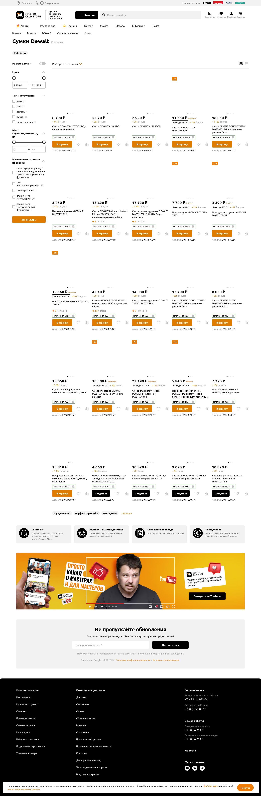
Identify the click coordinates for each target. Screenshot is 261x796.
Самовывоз (82, 704)
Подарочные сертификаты (30, 746)
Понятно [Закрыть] (245, 787)
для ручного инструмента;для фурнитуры (26, 206)
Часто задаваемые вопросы (91, 767)
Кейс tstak (20, 53)
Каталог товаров (27, 690)
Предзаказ (101, 493)
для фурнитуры (26, 190)
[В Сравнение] (87, 144)
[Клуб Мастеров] (29, 15)
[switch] (42, 63)
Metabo (120, 25)
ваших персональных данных (24, 789)
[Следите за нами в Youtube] (187, 768)
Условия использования (166, 659)
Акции (24, 25)
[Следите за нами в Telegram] (202, 768)
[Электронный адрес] (110, 645)
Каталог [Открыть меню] (89, 15)
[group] (43, 534)
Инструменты (23, 697)
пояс (21, 106)
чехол (21, 101)
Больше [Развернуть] (127, 513)
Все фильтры (29, 219)
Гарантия (81, 725)
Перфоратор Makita (86, 513)
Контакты (81, 753)
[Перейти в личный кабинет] (231, 15)
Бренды (72, 25)
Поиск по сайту (116, 15)
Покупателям (77, 3)
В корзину (62, 144)
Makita (104, 25)
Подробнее (130, 581)
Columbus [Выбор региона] (27, 3)
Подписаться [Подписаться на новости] (170, 645)
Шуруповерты (62, 513)
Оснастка (21, 711)
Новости (190, 750)
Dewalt (88, 25)
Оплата (80, 711)
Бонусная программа (87, 774)
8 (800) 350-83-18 (51, 3)
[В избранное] (79, 144)
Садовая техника (25, 725)
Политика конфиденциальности (133, 659)
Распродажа (47, 25)
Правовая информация (89, 739)
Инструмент (110, 513)
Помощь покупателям (90, 690)
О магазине (82, 732)
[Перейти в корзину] (241, 15)
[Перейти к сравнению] (210, 15)
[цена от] (14, 78)
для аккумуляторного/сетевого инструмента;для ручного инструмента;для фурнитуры (31, 173)
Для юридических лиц (88, 760)
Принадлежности (25, 718)
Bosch (155, 25)
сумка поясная (26, 121)
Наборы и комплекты (28, 739)
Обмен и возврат (85, 718)
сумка (22, 116)
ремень (22, 111)
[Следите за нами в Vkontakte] (194, 768)
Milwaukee (138, 25)
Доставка (81, 697)
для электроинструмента (30, 184)
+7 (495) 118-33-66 (196, 699)
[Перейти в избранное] (221, 15)
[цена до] (44, 78)
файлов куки (211, 785)
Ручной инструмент (26, 704)
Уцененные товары (26, 753)
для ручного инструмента (26, 197)
